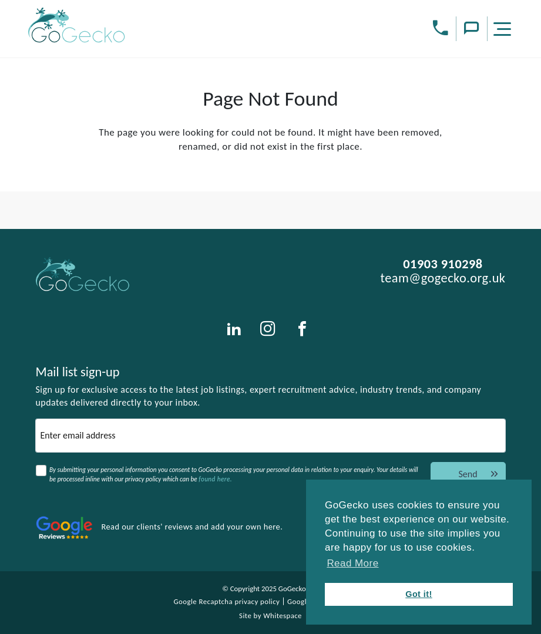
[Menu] (504, 30)
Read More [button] (352, 563)
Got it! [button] (418, 594)
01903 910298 (442, 264)
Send (479, 474)
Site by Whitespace (270, 615)
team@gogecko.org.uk (442, 278)
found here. (215, 479)
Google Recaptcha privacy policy (227, 601)
